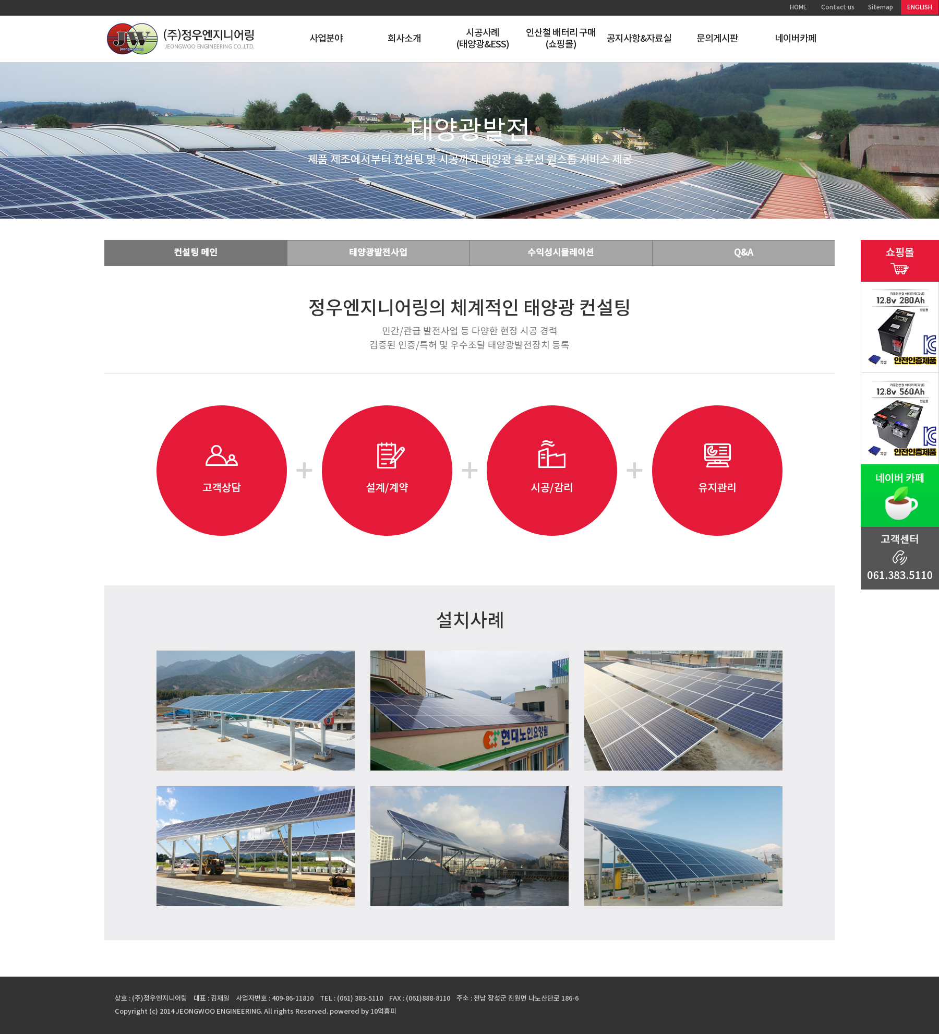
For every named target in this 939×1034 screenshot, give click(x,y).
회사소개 (404, 38)
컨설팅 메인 (196, 253)
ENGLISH (919, 7)
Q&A (743, 253)
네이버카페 (796, 38)
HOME (798, 7)
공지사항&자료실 (639, 38)
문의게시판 (717, 38)
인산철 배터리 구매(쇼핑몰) (561, 39)
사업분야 (326, 38)
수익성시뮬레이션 (560, 253)
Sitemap (880, 7)
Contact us (837, 7)
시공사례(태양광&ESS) (483, 39)
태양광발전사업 (378, 253)
